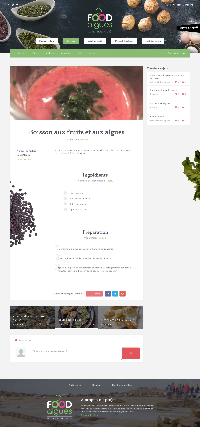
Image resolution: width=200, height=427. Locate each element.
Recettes (71, 40)
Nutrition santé (94, 40)
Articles (50, 53)
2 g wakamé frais (78, 209)
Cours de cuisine (47, 40)
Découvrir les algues (123, 40)
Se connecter (174, 4)
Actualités (66, 53)
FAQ (80, 53)
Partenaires (74, 384)
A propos (93, 53)
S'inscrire (188, 4)
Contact (97, 384)
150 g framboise (77, 204)
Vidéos (35, 53)
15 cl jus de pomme (79, 198)
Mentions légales (123, 384)
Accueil (22, 53)
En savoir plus (24, 159)
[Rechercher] (174, 53)
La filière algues (153, 40)
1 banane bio (76, 193)
